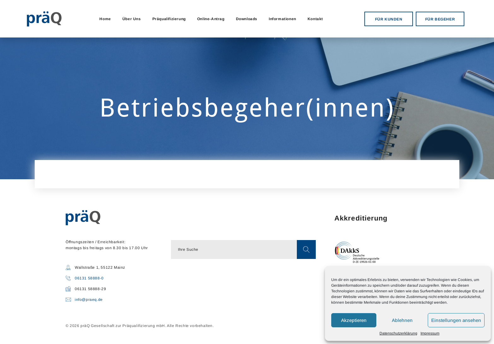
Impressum (429, 333)
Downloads (246, 19)
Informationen (282, 19)
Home (105, 19)
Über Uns (131, 19)
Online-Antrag (211, 19)
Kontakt (315, 19)
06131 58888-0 (89, 278)
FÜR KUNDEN (389, 19)
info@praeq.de (89, 299)
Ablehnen (402, 320)
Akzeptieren (354, 320)
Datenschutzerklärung (398, 333)
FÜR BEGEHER (440, 19)
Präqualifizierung (169, 19)
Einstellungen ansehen (456, 320)
